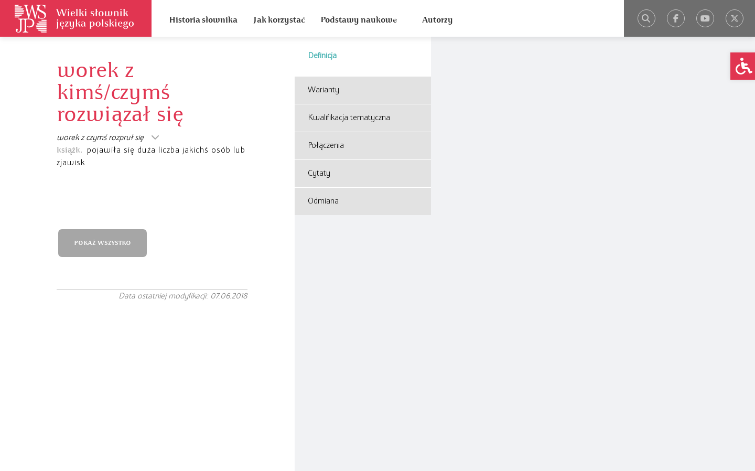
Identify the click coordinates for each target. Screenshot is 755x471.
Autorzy (437, 20)
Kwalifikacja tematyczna (349, 118)
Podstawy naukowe (358, 20)
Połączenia (326, 146)
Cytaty (319, 173)
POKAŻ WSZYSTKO (102, 243)
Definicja (322, 56)
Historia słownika (203, 20)
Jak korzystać (279, 20)
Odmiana (323, 201)
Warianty (323, 90)
